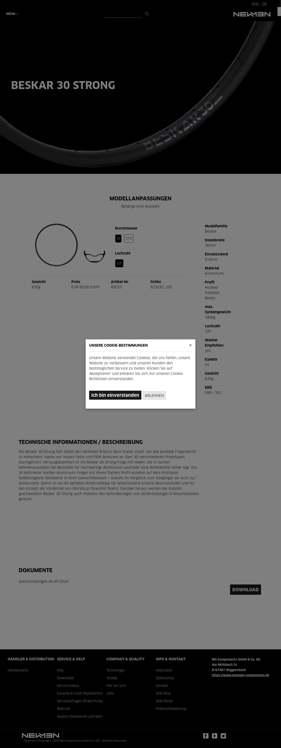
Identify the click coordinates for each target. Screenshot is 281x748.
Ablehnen (154, 395)
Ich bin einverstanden (115, 395)
